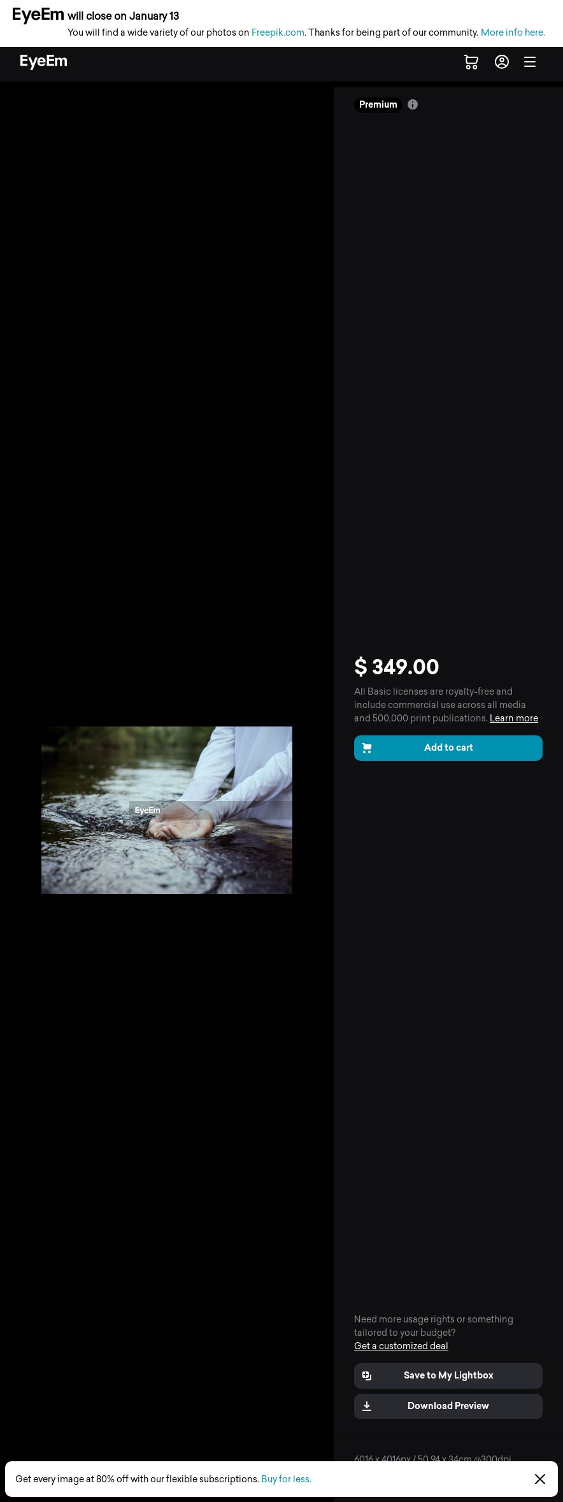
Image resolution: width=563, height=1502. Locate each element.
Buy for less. (286, 1479)
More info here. (513, 32)
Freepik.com (278, 32)
